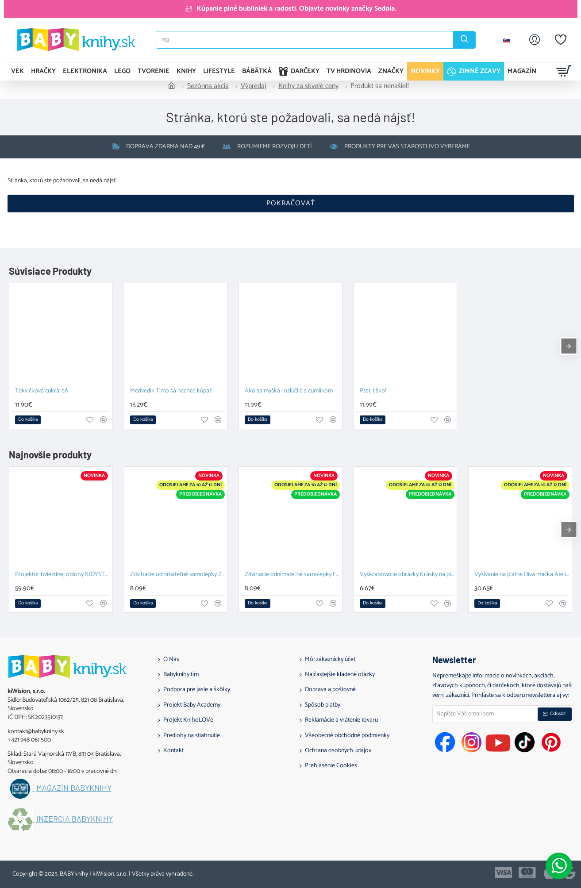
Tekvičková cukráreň (41, 391)
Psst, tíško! (373, 391)
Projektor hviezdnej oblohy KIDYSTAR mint (62, 575)
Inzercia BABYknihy (74, 819)
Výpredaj (253, 86)
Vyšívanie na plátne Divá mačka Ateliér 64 (521, 575)
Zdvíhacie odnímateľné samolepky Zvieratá (177, 575)
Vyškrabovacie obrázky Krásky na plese (407, 575)
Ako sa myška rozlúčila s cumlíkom (289, 391)
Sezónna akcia (208, 86)
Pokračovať (290, 203)
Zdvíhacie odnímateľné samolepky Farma (292, 575)
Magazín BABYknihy (74, 788)
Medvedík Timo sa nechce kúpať (171, 391)
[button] (28, 419)
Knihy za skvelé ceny (308, 86)
